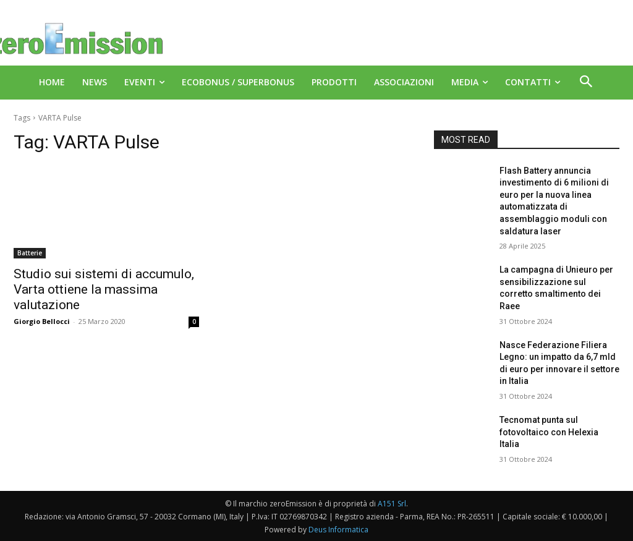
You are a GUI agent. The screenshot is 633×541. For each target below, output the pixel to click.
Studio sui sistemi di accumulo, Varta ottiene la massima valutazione (104, 289)
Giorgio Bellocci (42, 321)
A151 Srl (392, 503)
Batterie (29, 253)
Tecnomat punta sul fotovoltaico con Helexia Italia (548, 432)
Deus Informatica (338, 529)
